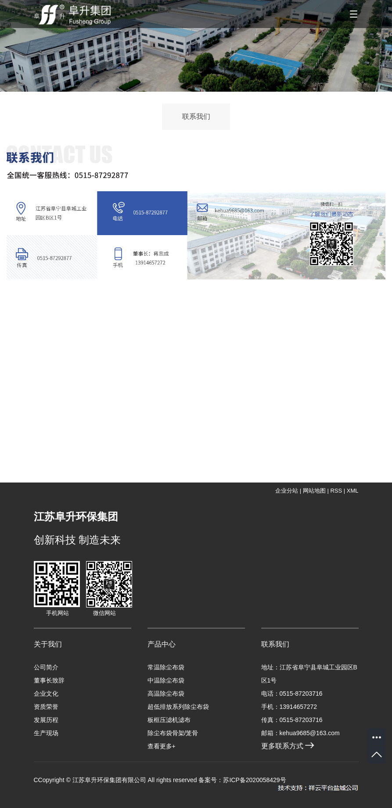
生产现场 (46, 732)
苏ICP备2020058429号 (254, 779)
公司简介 (46, 667)
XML (353, 490)
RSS (336, 490)
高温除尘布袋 (165, 693)
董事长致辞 (49, 680)
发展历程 (46, 719)
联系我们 (196, 116)
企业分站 (286, 490)
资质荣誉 (46, 706)
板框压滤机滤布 (169, 719)
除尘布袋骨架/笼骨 (172, 732)
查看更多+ (161, 746)
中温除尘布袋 (165, 680)
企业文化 (46, 693)
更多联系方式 (287, 746)
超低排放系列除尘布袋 (178, 706)
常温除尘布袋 (165, 667)
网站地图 (314, 490)
